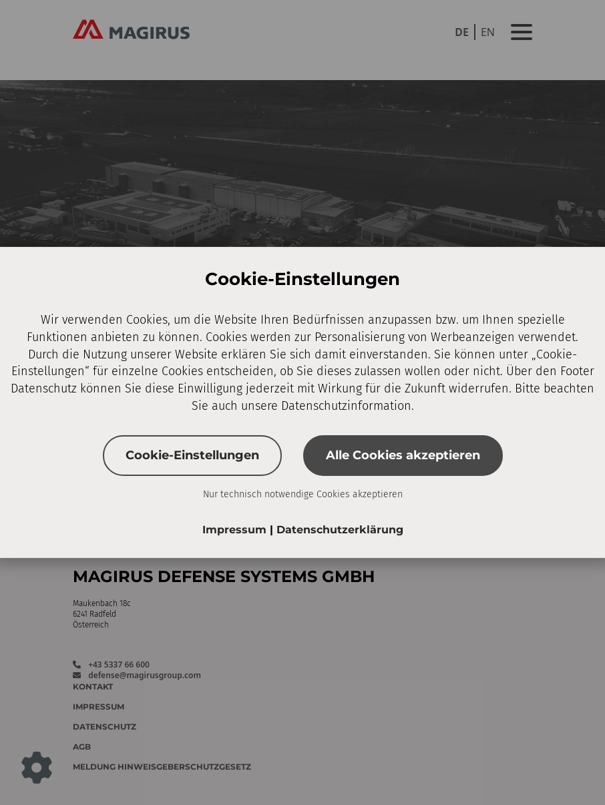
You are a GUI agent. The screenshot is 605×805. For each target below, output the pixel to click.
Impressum (236, 529)
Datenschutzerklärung (339, 529)
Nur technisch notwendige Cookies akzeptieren (303, 494)
